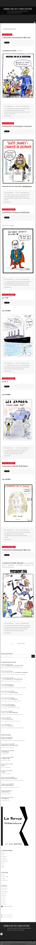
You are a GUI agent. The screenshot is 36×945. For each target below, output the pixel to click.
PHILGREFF (3, 858)
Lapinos (3, 725)
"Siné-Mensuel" (27, 186)
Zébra (2, 665)
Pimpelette (4, 712)
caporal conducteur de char (8, 672)
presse (24, 112)
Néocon (3, 765)
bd (11, 108)
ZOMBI (2, 854)
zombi (14, 113)
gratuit (17, 108)
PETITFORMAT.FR (4, 880)
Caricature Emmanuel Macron (16, 37)
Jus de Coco (10, 719)
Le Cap (5, 298)
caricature (6, 110)
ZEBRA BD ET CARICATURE (17, 9)
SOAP (2, 863)
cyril (2, 679)
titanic (23, 367)
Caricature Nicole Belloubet (15, 466)
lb (27, 198)
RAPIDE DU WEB (4, 876)
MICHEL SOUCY (4, 861)
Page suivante (21, 643)
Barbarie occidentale (22, 672)
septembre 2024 (4, 891)
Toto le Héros (4, 692)
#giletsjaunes (7, 112)
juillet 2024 (3, 895)
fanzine (21, 108)
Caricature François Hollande (16, 212)
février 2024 (3, 904)
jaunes (22, 110)
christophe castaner (13, 196)
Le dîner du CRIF (5, 758)
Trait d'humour (10, 685)
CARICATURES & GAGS (24, 106)
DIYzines (3, 875)
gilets (19, 110)
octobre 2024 (3, 889)
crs (17, 451)
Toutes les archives (7, 906)
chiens (12, 112)
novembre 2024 (4, 888)
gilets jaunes (12, 367)
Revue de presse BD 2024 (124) (9, 778)
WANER (2, 865)
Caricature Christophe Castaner (17, 126)
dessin (21, 112)
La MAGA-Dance (5, 791)
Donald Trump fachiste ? (7, 785)
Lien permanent (8, 106)
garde (19, 534)
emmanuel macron (13, 110)
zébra (14, 108)
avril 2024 (3, 900)
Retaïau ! (3, 772)
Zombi (2, 685)
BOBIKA (2, 867)
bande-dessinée (26, 108)
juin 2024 (3, 897)
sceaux (22, 534)
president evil (9, 629)
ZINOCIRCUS (3, 856)
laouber (27, 285)
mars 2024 (3, 902)
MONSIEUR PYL (4, 860)
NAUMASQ (3, 852)
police (15, 451)
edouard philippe (22, 627)
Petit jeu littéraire (11, 705)
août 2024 (3, 893)
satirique (28, 112)
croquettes (16, 112)
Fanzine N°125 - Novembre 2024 (14, 665)
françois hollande (13, 283)
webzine (9, 108)
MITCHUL (3, 878)
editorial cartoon (8, 113)
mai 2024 (3, 898)
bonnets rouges (21, 283)
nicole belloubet (13, 534)
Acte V (5, 381)
